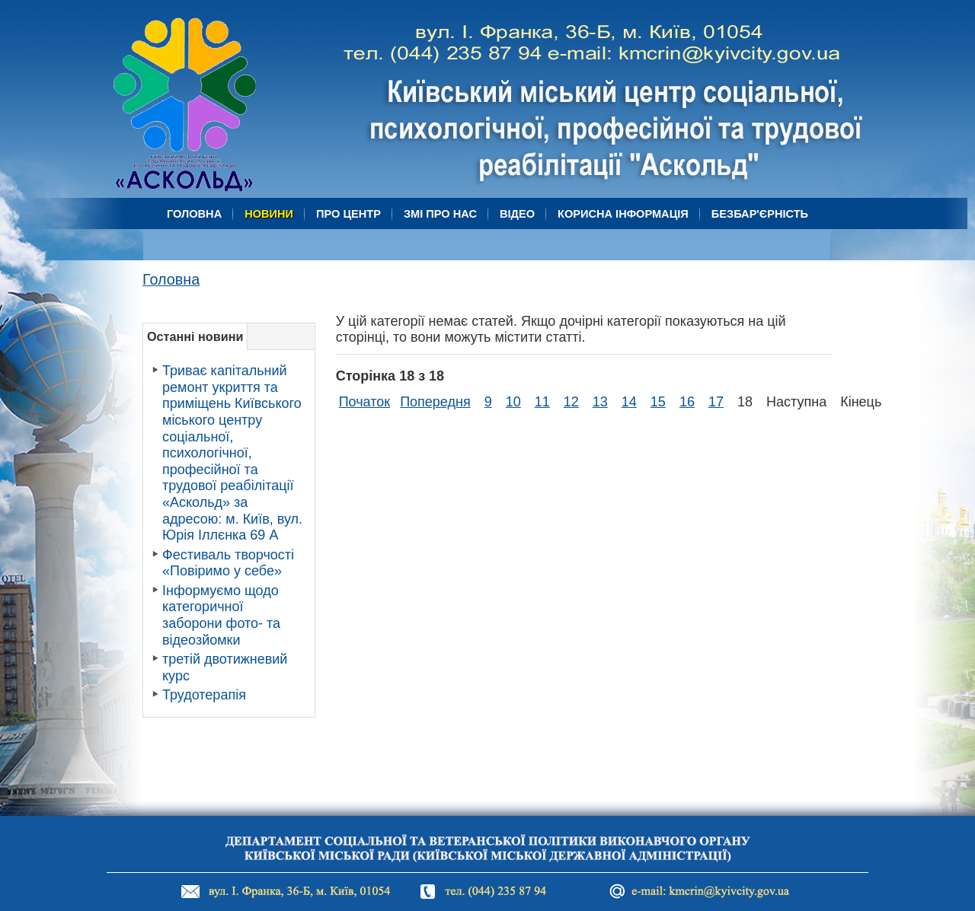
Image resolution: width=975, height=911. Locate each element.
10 (513, 401)
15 (658, 401)
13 (600, 401)
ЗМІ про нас (440, 214)
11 (542, 401)
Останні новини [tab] (195, 336)
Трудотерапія (204, 694)
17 (716, 401)
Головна (194, 214)
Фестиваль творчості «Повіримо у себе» (228, 563)
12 (571, 401)
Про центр (348, 214)
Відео (517, 214)
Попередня (435, 401)
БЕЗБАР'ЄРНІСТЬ (759, 214)
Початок (364, 401)
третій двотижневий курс (224, 667)
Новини (269, 214)
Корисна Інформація (623, 214)
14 (629, 401)
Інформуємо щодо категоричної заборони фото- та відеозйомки (221, 615)
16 (687, 401)
